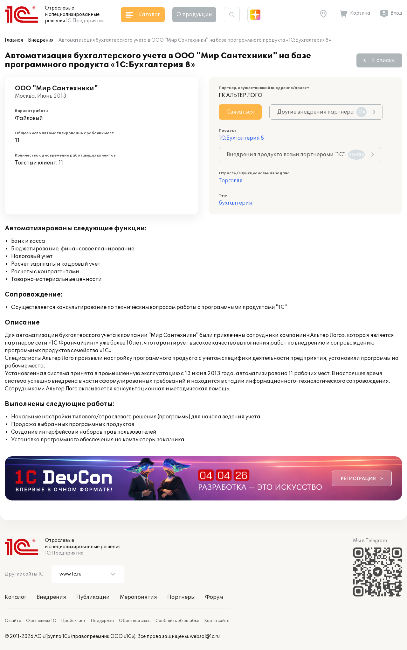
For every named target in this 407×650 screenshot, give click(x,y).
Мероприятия (138, 597)
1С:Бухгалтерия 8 (241, 138)
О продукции (194, 14)
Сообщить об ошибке (177, 620)
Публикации (93, 597)
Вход (396, 13)
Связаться (240, 112)
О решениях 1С (41, 620)
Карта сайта (217, 620)
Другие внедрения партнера (322, 112)
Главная (14, 40)
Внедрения (40, 40)
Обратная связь (134, 620)
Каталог (15, 597)
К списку (383, 60)
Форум (214, 597)
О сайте (13, 620)
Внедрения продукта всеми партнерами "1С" (296, 155)
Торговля (231, 181)
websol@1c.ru (205, 636)
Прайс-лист (73, 620)
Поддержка (102, 620)
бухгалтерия (235, 203)
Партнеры (181, 597)
